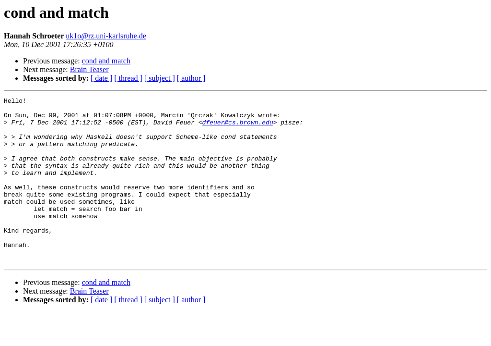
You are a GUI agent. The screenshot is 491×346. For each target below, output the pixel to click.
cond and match (106, 61)
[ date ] (101, 78)
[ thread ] (128, 78)
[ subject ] (159, 78)
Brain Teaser (89, 69)
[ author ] (191, 78)
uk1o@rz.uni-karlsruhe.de (106, 36)
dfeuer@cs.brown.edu (237, 128)
